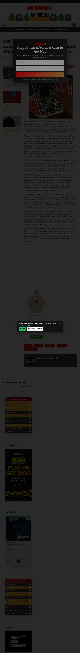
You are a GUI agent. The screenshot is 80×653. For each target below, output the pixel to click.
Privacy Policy (57, 323)
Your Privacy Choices (25, 325)
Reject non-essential (35, 329)
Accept (22, 329)
